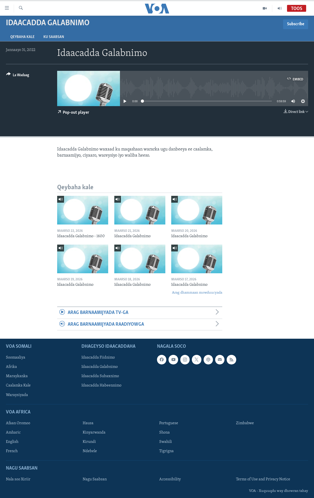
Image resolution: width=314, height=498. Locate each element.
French (12, 451)
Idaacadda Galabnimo (99, 367)
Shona (164, 433)
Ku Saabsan (53, 37)
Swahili (165, 442)
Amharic (13, 433)
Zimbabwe (245, 423)
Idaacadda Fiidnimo (98, 358)
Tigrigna (166, 451)
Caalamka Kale (18, 385)
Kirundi (89, 442)
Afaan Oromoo (18, 423)
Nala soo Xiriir (18, 479)
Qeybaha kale (22, 37)
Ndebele (90, 451)
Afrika (11, 367)
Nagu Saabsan (95, 479)
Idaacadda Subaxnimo (100, 376)
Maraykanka (17, 376)
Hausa (88, 423)
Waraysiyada (17, 395)
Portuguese (168, 423)
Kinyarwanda (94, 433)
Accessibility (170, 479)
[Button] (17, 76)
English (12, 442)
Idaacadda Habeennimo (101, 385)
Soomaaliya (15, 358)
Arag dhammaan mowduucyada (197, 293)
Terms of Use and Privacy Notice (263, 479)
